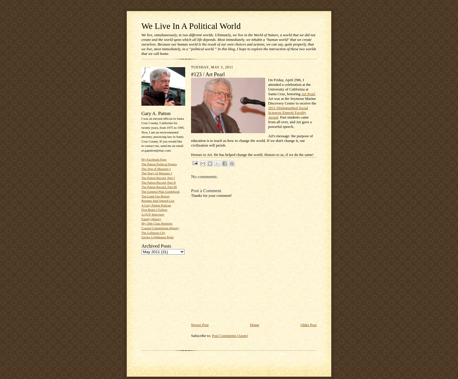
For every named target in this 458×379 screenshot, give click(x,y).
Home (254, 325)
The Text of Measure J (156, 169)
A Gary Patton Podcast (156, 205)
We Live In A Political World (191, 26)
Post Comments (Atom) (230, 335)
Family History (151, 219)
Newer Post (200, 325)
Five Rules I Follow (154, 209)
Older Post (309, 325)
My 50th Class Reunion (156, 223)
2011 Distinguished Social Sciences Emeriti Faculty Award (288, 112)
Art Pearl (308, 94)
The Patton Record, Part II (158, 182)
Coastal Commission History (160, 228)
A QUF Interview (152, 214)
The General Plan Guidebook (160, 191)
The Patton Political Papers (159, 164)
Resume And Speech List (157, 200)
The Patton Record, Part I (158, 178)
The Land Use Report (155, 196)
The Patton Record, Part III (159, 187)
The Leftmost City (153, 232)
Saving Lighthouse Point (157, 237)
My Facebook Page (153, 159)
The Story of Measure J (156, 173)
